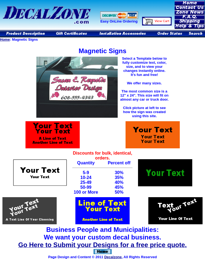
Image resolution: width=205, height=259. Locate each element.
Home (5, 39)
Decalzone (112, 257)
